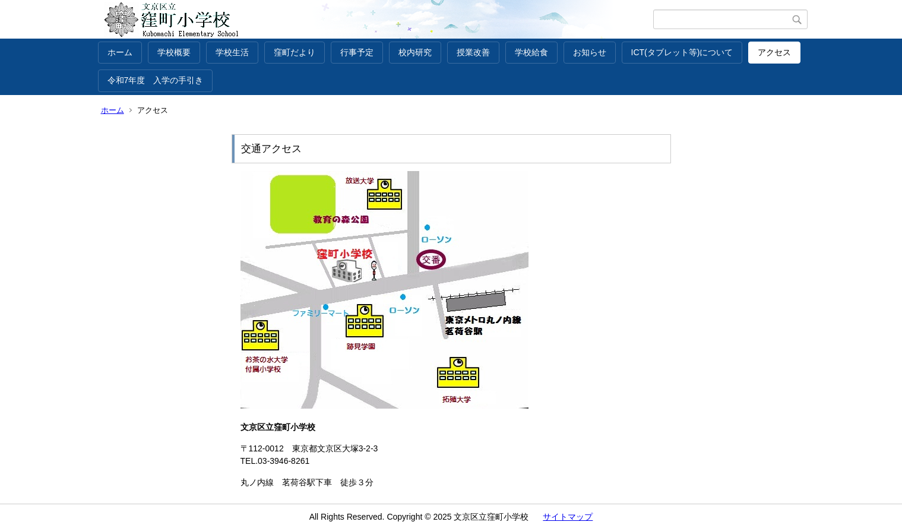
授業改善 (473, 52)
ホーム (119, 52)
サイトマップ (568, 516)
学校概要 (174, 52)
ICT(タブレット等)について (682, 52)
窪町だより (294, 52)
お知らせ (589, 52)
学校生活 (232, 52)
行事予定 (357, 52)
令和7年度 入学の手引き (155, 80)
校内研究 (415, 52)
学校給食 (531, 52)
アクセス (774, 52)
